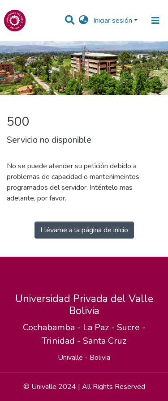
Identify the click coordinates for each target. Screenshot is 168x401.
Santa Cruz (104, 341)
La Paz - (100, 327)
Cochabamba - (53, 327)
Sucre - (131, 327)
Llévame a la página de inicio (84, 230)
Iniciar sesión (112, 21)
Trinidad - (62, 341)
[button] (83, 20)
